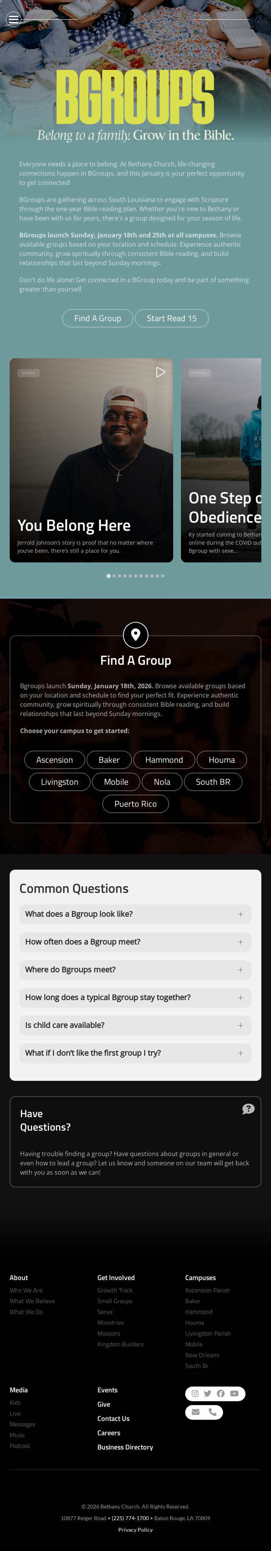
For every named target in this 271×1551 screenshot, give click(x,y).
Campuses (200, 1277)
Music (17, 1434)
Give (103, 1404)
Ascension (54, 759)
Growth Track (115, 1290)
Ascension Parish (207, 1290)
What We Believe (32, 1300)
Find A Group (97, 318)
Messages (22, 1424)
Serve (104, 1311)
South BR (213, 781)
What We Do (26, 1311)
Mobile (116, 781)
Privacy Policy (135, 1529)
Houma (222, 759)
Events (107, 1390)
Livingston (59, 781)
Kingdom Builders (120, 1344)
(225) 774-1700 (130, 1518)
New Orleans (202, 1355)
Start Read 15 (172, 318)
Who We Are (26, 1290)
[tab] (108, 576)
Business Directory (125, 1447)
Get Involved (116, 1277)
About (19, 1277)
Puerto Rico (135, 803)
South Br (197, 1365)
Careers (108, 1432)
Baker (109, 759)
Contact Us (113, 1418)
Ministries (110, 1322)
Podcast (20, 1445)
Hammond (164, 759)
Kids (15, 1402)
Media (19, 1390)
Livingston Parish (208, 1333)
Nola (162, 781)
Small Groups (114, 1300)
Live (15, 1413)
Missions (108, 1333)
